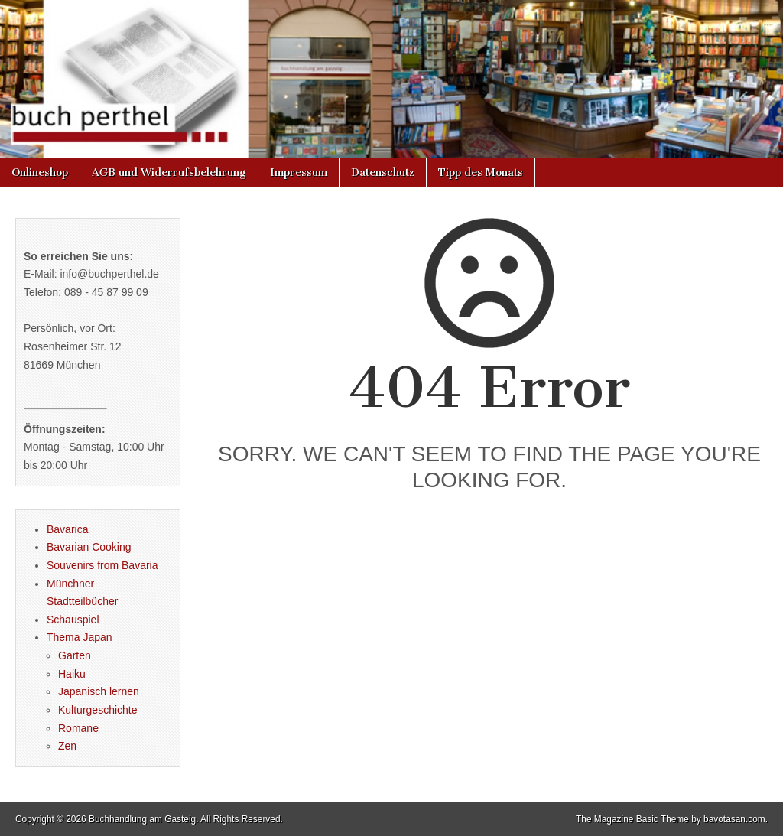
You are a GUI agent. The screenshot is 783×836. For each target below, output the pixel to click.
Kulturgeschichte (98, 710)
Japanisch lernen (98, 691)
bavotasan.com (734, 819)
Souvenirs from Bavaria (102, 565)
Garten (74, 655)
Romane (78, 728)
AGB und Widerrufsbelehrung (169, 172)
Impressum (298, 172)
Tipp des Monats (480, 172)
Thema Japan (79, 637)
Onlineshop (39, 172)
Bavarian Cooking (89, 547)
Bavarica (67, 529)
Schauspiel (73, 619)
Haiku (72, 674)
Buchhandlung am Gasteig (142, 819)
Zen (67, 746)
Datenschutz (382, 172)
